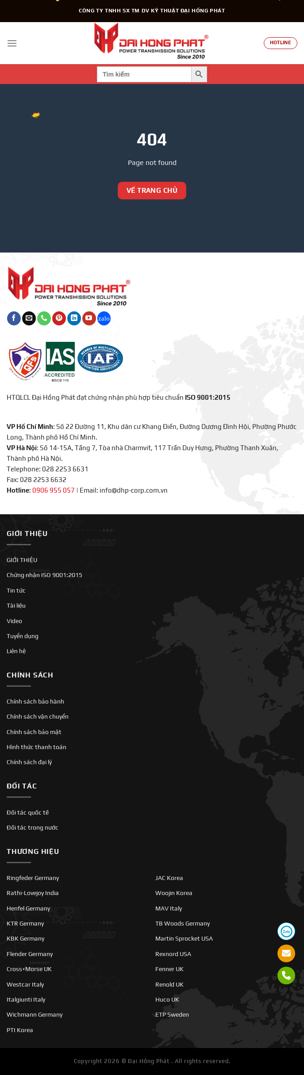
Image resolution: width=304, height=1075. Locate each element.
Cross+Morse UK (29, 968)
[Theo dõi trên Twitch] (104, 318)
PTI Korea (20, 1029)
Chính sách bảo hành (35, 701)
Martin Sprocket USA (184, 938)
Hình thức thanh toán (36, 746)
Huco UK (167, 999)
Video (14, 620)
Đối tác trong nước (32, 827)
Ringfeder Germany (33, 877)
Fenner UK (169, 968)
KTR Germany (25, 923)
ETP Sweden (172, 1014)
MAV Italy (168, 908)
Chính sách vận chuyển (38, 716)
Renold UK (169, 984)
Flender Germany (30, 953)
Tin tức (16, 590)
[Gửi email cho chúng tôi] (29, 318)
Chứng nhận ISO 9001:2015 (44, 574)
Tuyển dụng (22, 635)
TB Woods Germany (182, 923)
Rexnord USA (173, 953)
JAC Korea (169, 877)
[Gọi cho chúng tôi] (44, 318)
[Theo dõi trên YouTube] (89, 318)
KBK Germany (25, 938)
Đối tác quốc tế (28, 812)
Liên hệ (16, 650)
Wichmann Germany (34, 1014)
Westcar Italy (25, 984)
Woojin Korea (173, 892)
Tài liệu (16, 605)
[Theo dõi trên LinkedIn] (74, 318)
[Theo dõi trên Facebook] (14, 318)
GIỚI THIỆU (22, 559)
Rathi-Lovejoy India (33, 892)
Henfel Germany (28, 908)
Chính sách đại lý (29, 761)
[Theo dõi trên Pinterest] (59, 318)
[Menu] (12, 43)
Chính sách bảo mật (34, 731)
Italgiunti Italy (26, 999)
